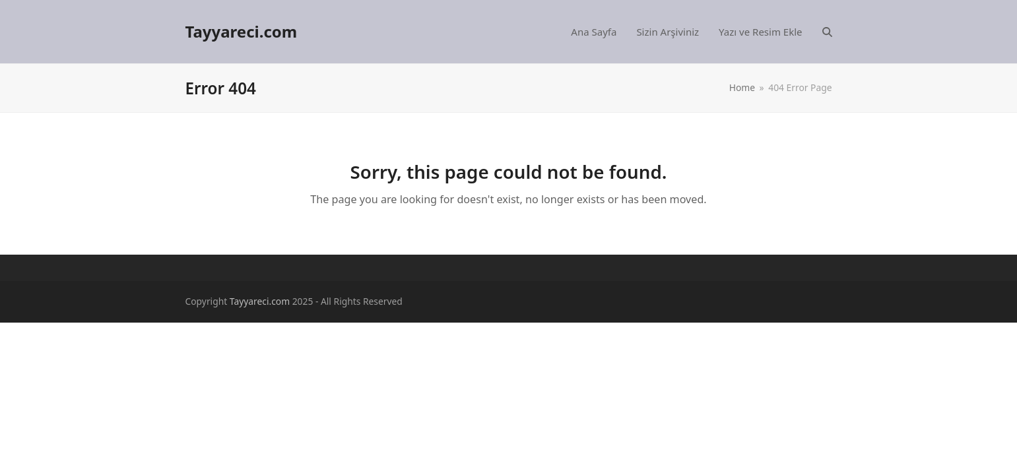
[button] (827, 31)
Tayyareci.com (241, 31)
